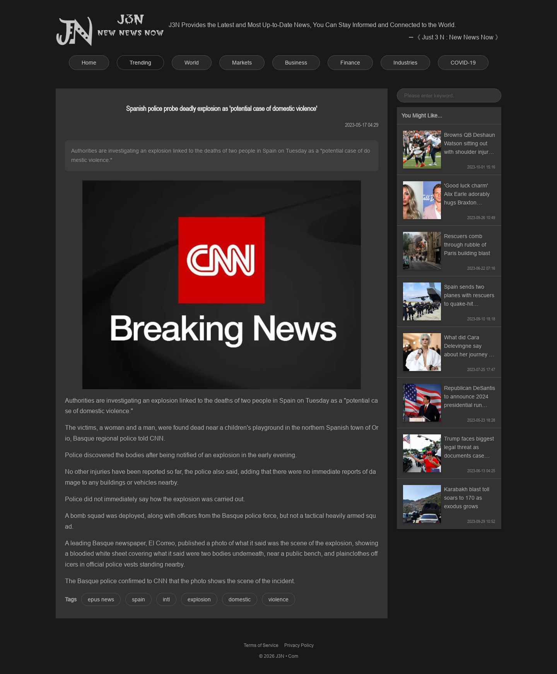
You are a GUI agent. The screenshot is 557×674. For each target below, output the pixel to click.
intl (166, 599)
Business (296, 63)
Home (89, 63)
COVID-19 (463, 63)
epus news (101, 599)
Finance (350, 63)
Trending (140, 63)
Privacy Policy (299, 645)
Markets (242, 63)
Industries (405, 63)
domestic (240, 599)
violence (278, 599)
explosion (199, 599)
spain (138, 599)
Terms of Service (261, 645)
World (192, 63)
